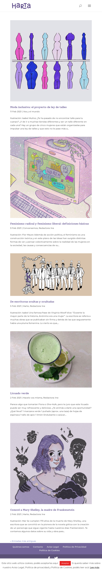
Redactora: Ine (46, 228)
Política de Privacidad (74, 547)
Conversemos (30, 228)
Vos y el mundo (31, 111)
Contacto (38, 547)
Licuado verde (19, 393)
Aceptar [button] (65, 563)
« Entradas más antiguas (23, 541)
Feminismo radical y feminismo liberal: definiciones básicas (49, 223)
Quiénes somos (21, 547)
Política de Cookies (49, 550)
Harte (26, 306)
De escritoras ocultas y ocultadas (32, 301)
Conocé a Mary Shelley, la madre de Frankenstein (42, 509)
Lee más (94, 567)
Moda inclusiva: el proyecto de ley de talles (38, 107)
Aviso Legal (53, 547)
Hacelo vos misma (32, 397)
